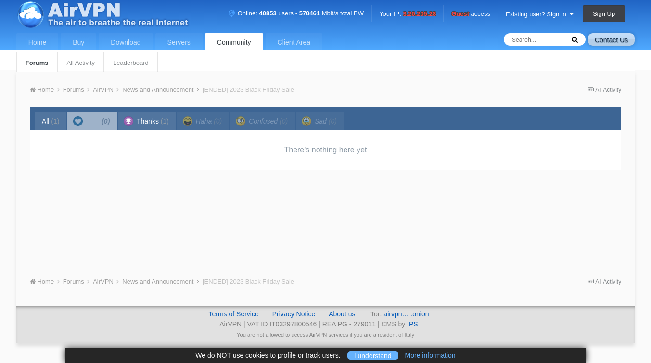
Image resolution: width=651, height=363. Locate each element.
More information (430, 355)
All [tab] (51, 121)
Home (37, 42)
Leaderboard (131, 62)
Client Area (294, 42)
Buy (78, 42)
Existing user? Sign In (540, 14)
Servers (179, 42)
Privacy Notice (293, 314)
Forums (37, 62)
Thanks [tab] (146, 121)
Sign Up (604, 13)
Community (234, 42)
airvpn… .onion (406, 314)
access (470, 14)
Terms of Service (233, 314)
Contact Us (611, 40)
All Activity (81, 62)
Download (125, 42)
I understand (373, 355)
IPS (412, 324)
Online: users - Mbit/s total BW (296, 13)
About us (342, 314)
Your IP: (407, 14)
